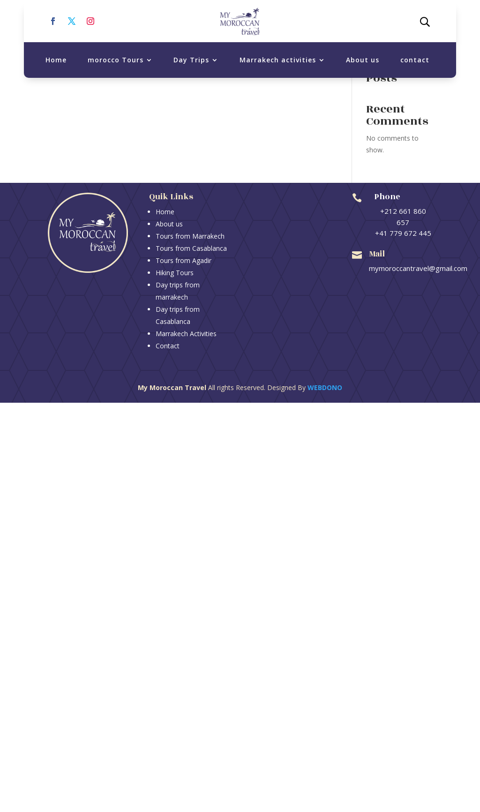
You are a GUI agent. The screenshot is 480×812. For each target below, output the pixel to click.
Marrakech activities (278, 59)
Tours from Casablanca (191, 248)
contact (414, 59)
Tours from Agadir (183, 260)
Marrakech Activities (186, 333)
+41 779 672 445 (403, 233)
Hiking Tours (175, 272)
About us (362, 59)
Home (56, 59)
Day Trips (191, 59)
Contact (168, 345)
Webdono (325, 387)
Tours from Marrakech (190, 236)
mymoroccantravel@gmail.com (418, 268)
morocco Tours (115, 59)
